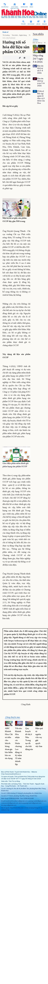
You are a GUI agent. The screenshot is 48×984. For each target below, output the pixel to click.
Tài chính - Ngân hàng (19, 35)
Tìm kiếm (23, 24)
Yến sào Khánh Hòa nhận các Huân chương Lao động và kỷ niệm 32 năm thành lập (18, 746)
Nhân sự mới (24, 7)
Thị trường (6, 35)
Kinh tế (5, 32)
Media (31, 7)
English (44, 24)
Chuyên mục (4, 7)
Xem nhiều (38, 34)
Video (35, 40)
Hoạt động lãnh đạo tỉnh (14, 7)
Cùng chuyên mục (13, 717)
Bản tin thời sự (37, 43)
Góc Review (31, 24)
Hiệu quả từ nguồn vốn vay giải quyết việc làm (39, 737)
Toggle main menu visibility (45, 27)
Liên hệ (38, 24)
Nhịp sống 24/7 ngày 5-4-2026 (38, 58)
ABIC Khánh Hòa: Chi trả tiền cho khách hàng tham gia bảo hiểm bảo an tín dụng (9, 743)
